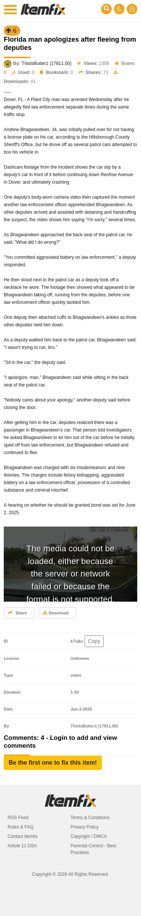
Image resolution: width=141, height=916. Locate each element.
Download (56, 613)
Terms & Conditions (90, 817)
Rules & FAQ (20, 827)
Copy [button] (94, 641)
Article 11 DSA (22, 845)
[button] (53, 763)
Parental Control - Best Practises (93, 849)
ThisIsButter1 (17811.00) (46, 63)
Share (17, 613)
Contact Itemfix (23, 836)
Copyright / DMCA (89, 836)
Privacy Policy (85, 827)
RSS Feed (18, 817)
